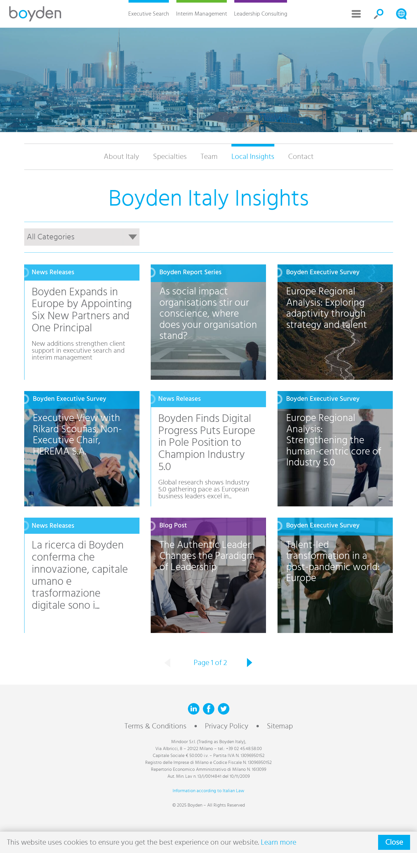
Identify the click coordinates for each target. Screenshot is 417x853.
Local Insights (252, 156)
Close (394, 842)
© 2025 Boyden (187, 805)
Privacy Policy (226, 726)
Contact (301, 156)
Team (209, 156)
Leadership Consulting (260, 14)
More (356, 14)
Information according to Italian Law (208, 790)
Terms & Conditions (155, 726)
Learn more (278, 842)
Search (378, 14)
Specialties (170, 156)
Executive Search (148, 14)
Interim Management (201, 14)
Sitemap (280, 726)
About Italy (121, 156)
